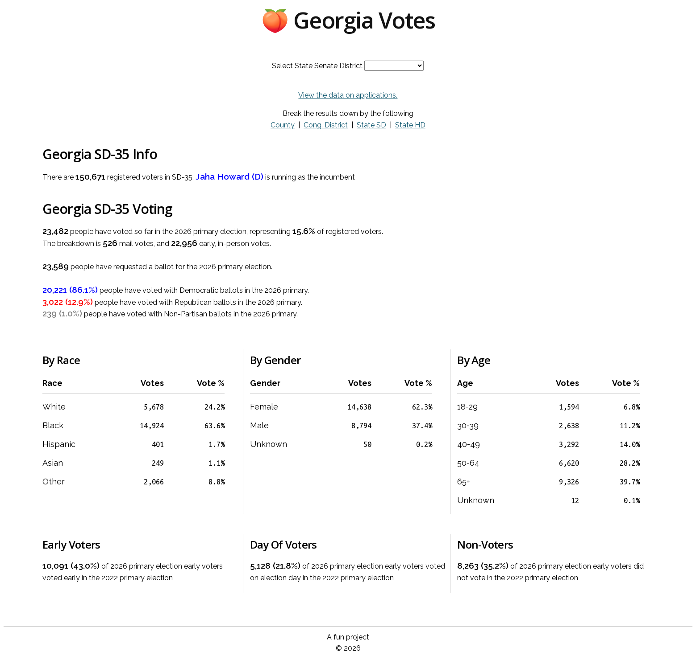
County (283, 125)
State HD (410, 125)
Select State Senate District (317, 65)
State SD (371, 125)
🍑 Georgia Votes (348, 20)
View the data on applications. (347, 95)
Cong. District (326, 125)
